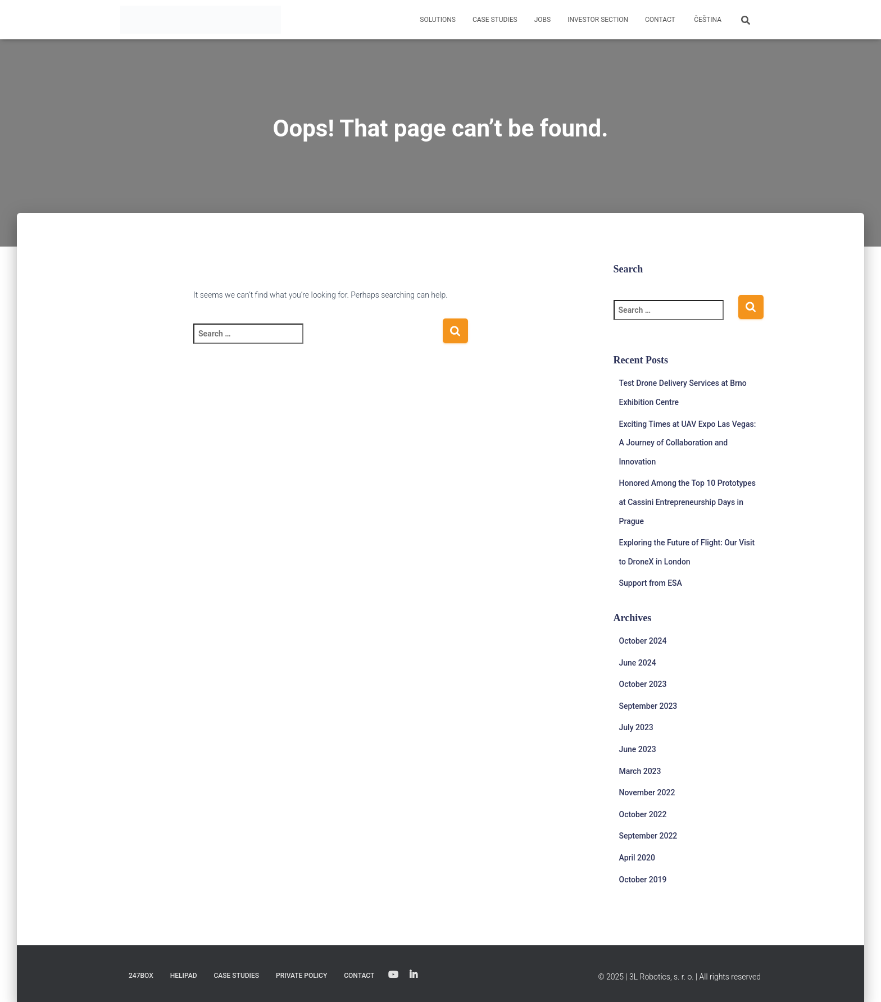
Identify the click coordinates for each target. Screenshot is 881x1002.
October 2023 (643, 684)
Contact (660, 20)
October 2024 (643, 640)
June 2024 (637, 662)
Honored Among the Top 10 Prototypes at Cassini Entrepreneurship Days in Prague (687, 502)
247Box (141, 976)
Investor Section (597, 20)
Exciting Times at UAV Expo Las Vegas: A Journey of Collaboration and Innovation (687, 443)
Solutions (438, 20)
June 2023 (637, 749)
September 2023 (648, 706)
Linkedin (413, 975)
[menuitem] (707, 20)
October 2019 (643, 879)
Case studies (495, 20)
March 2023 (640, 771)
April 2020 (637, 857)
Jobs (542, 20)
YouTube (393, 975)
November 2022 (647, 792)
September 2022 (648, 835)
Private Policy (301, 976)
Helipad (183, 976)
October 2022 (643, 814)
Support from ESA (650, 583)
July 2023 (636, 727)
